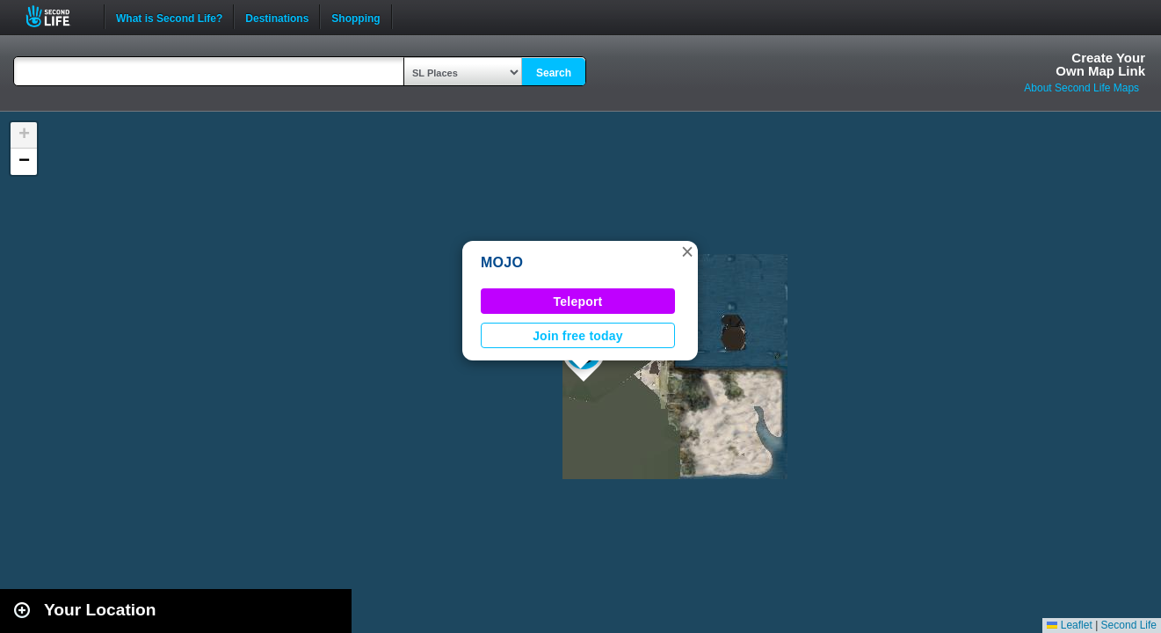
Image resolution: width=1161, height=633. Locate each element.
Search (553, 73)
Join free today (578, 336)
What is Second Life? (169, 16)
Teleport (578, 302)
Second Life (58, 16)
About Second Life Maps (1081, 88)
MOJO (502, 262)
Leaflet (1069, 625)
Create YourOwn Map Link (1100, 64)
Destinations (276, 16)
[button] (687, 251)
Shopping (355, 16)
